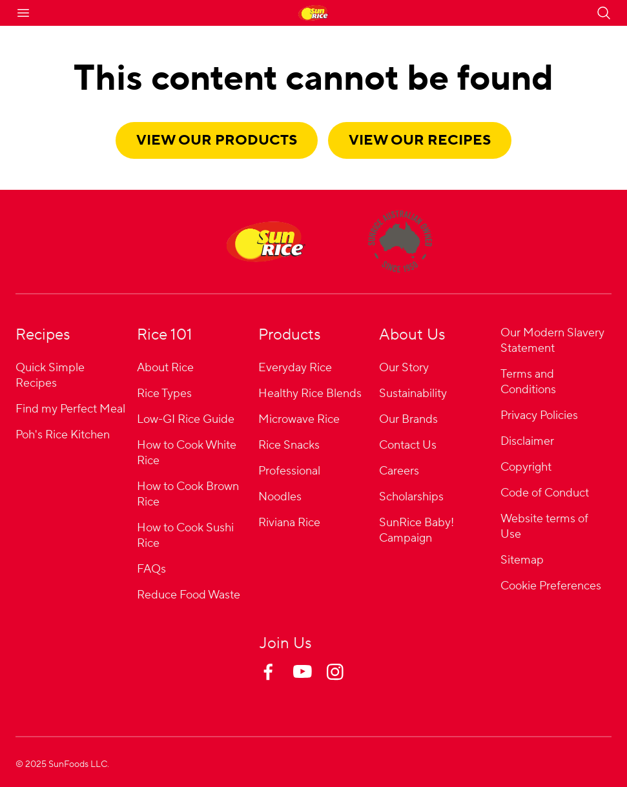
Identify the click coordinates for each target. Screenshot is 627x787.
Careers (399, 471)
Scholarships (411, 496)
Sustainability (413, 393)
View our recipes (420, 140)
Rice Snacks (289, 445)
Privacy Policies (539, 415)
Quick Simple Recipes (50, 375)
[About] (400, 241)
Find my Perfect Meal (70, 409)
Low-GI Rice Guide (185, 419)
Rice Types (164, 393)
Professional (289, 471)
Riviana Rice (289, 522)
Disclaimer (527, 441)
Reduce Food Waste (188, 595)
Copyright (525, 467)
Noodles (280, 496)
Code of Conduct (544, 492)
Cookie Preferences (550, 586)
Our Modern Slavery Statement (552, 340)
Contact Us (408, 445)
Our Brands (408, 419)
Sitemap (522, 560)
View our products (216, 140)
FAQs (151, 569)
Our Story (404, 367)
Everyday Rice (295, 367)
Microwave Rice (299, 419)
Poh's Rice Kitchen (62, 434)
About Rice (165, 367)
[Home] (266, 241)
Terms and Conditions (528, 382)
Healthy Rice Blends (310, 393)
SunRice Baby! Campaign (416, 530)
